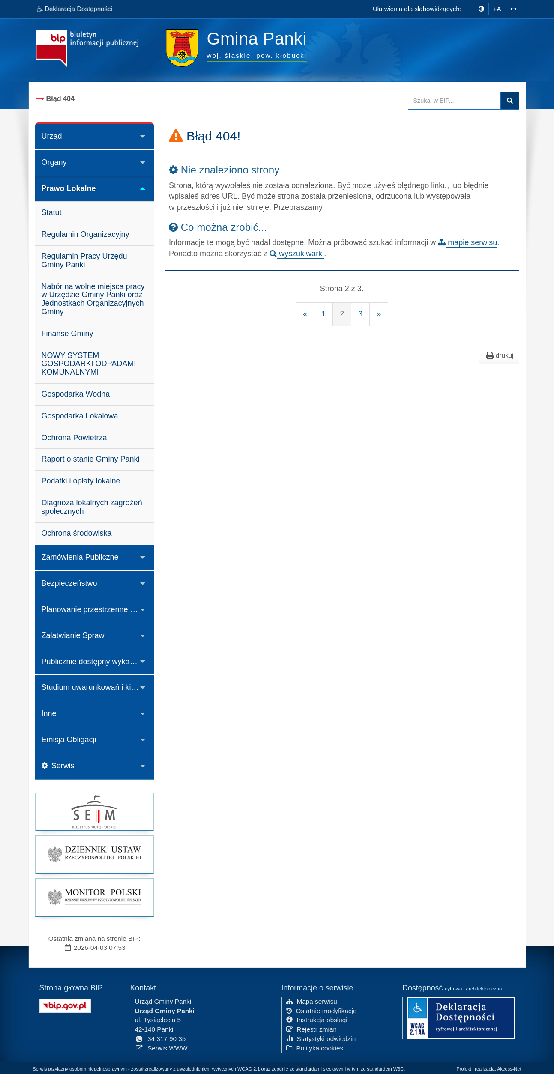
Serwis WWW (161, 1047)
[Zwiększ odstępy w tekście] (513, 8)
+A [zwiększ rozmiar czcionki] (497, 8)
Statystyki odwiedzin (321, 1037)
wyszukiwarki (297, 253)
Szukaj (510, 100)
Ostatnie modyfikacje (321, 1010)
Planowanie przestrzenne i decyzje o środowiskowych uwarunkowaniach (98, 609)
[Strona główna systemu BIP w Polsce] (65, 1004)
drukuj (499, 355)
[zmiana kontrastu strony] (481, 9)
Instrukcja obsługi (316, 1019)
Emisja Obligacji (69, 739)
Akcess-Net (509, 1068)
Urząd (52, 136)
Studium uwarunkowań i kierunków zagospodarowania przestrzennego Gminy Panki (98, 687)
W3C (398, 1068)
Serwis (58, 765)
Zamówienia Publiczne (80, 557)
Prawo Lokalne (69, 188)
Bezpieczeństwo (69, 583)
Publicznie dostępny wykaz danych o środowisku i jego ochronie (98, 661)
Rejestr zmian (311, 1028)
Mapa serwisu (311, 1000)
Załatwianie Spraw (73, 635)
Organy (54, 162)
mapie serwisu (467, 242)
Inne (49, 713)
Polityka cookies (315, 1047)
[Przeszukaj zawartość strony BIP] (454, 101)
